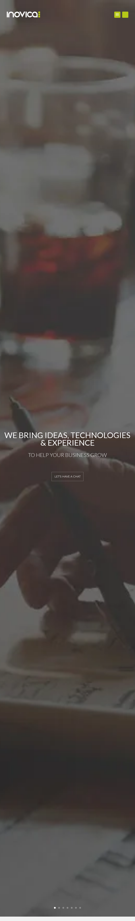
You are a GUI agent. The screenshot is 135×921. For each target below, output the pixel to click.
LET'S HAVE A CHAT (67, 476)
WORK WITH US (125, 15)
